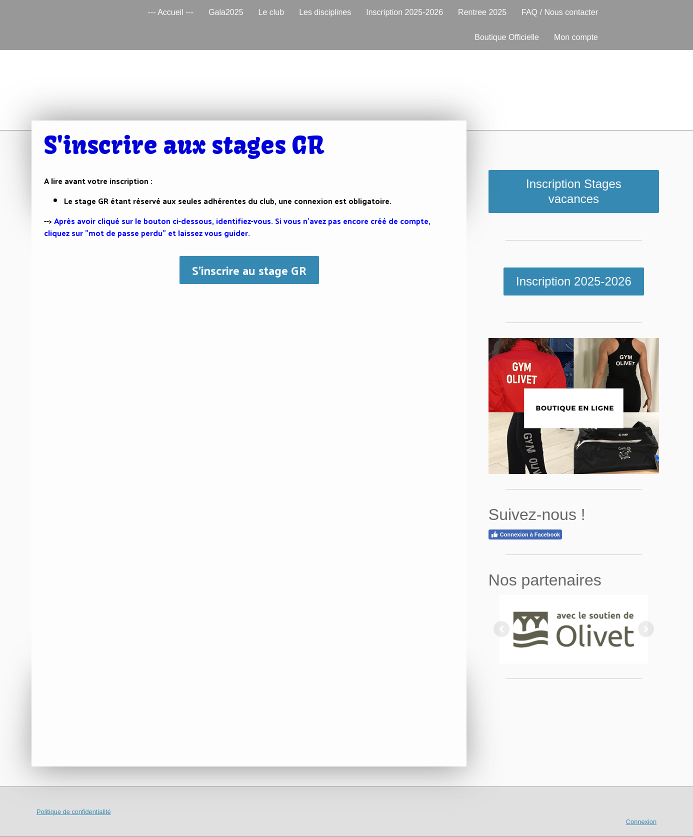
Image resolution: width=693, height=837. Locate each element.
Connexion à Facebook (525, 534)
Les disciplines (325, 12)
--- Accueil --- (171, 12)
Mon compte (576, 37)
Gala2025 (225, 12)
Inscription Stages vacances (574, 191)
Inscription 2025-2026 (404, 12)
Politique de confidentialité (73, 812)
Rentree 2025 (482, 12)
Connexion (641, 822)
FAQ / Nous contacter (560, 12)
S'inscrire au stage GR (249, 270)
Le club (271, 12)
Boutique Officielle (506, 37)
